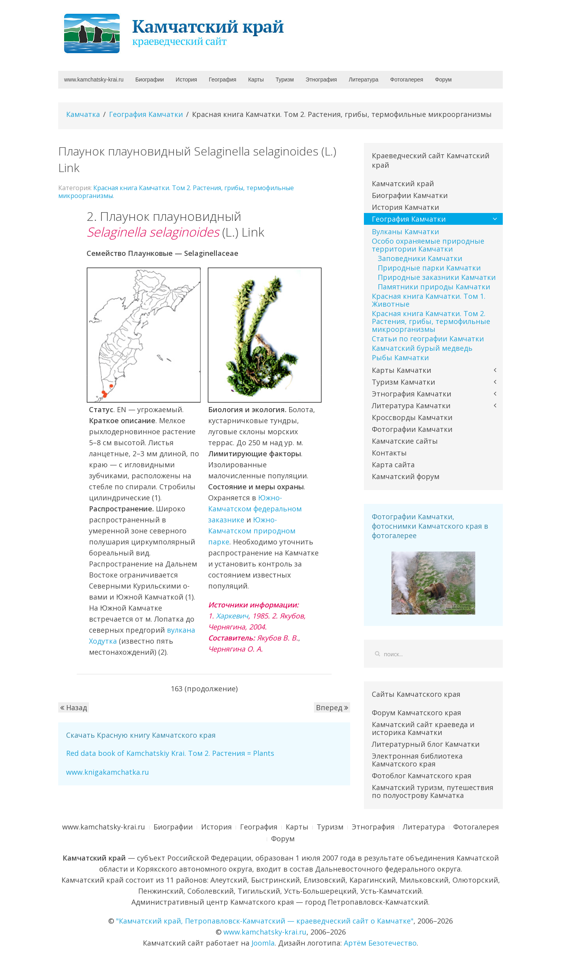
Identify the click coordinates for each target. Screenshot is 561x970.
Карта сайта (393, 464)
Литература (363, 79)
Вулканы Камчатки (405, 231)
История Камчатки (405, 207)
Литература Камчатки (411, 405)
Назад (73, 707)
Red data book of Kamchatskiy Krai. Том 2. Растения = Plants (170, 753)
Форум (443, 79)
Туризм (285, 79)
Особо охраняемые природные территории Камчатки (428, 245)
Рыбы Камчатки (400, 357)
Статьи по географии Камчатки (428, 338)
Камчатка (83, 114)
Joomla (263, 943)
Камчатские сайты (405, 441)
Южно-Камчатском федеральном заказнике (255, 508)
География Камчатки (146, 114)
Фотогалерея (406, 79)
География (222, 79)
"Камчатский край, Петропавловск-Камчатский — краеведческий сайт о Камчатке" (264, 921)
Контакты (389, 452)
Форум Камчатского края (416, 712)
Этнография (321, 79)
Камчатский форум (405, 476)
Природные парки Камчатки (429, 267)
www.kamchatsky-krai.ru (94, 79)
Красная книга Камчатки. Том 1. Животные (428, 300)
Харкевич (232, 615)
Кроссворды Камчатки (412, 417)
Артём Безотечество (380, 943)
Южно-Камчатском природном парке (251, 530)
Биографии (149, 79)
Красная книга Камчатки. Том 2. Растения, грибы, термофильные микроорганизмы (176, 191)
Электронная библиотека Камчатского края (417, 759)
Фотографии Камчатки (412, 429)
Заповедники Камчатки (420, 258)
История (186, 79)
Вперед (332, 707)
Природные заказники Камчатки (437, 277)
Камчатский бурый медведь (422, 348)
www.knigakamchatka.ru (107, 772)
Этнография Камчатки (411, 393)
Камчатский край (403, 183)
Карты (256, 79)
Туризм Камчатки (403, 382)
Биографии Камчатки (410, 195)
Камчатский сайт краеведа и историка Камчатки (423, 728)
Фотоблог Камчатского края (421, 775)
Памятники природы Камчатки (434, 286)
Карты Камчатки (401, 370)
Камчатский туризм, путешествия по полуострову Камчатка (432, 791)
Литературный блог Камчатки (426, 744)
